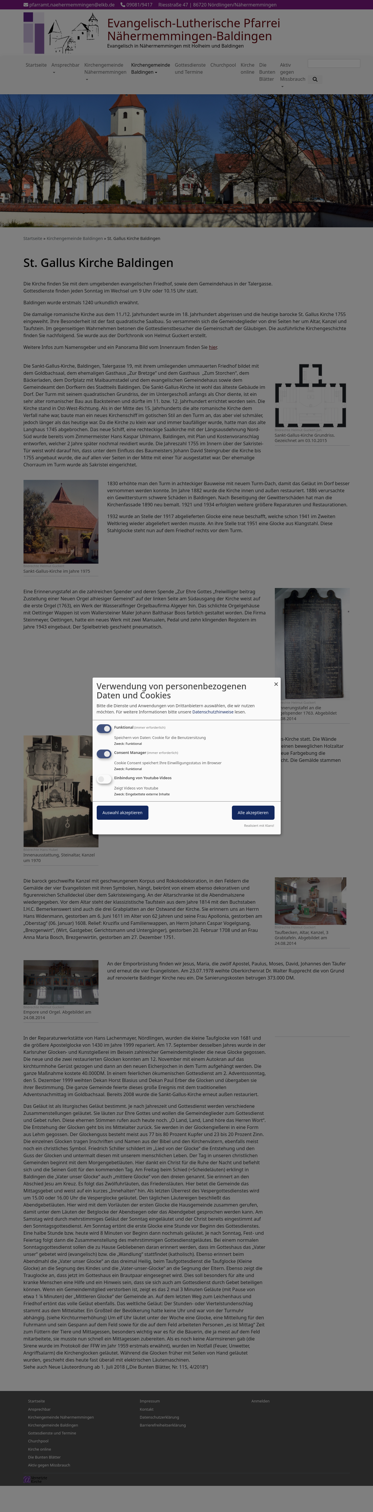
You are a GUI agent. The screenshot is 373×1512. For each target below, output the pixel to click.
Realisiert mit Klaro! (259, 825)
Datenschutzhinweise (212, 712)
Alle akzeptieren (253, 812)
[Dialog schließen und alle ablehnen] (276, 681)
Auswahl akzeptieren (123, 812)
